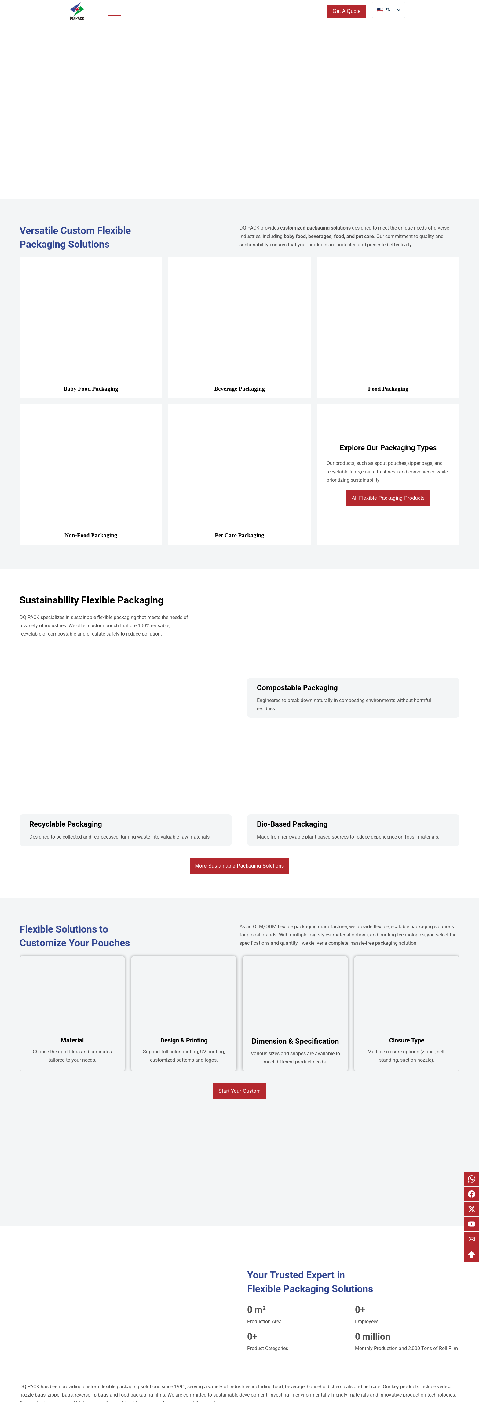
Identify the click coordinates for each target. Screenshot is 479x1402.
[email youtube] (471, 1224)
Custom (213, 11)
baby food (295, 236)
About (245, 11)
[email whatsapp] (471, 1179)
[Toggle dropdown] (154, 11)
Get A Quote (347, 11)
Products (139, 11)
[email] (471, 1239)
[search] (317, 11)
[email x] (471, 1209)
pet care (365, 236)
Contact (299, 11)
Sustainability (181, 11)
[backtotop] (471, 1254)
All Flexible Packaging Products (388, 498)
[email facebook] (471, 1194)
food (339, 236)
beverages (319, 236)
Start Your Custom (239, 1091)
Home (114, 11)
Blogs (275, 11)
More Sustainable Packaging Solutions (239, 865)
